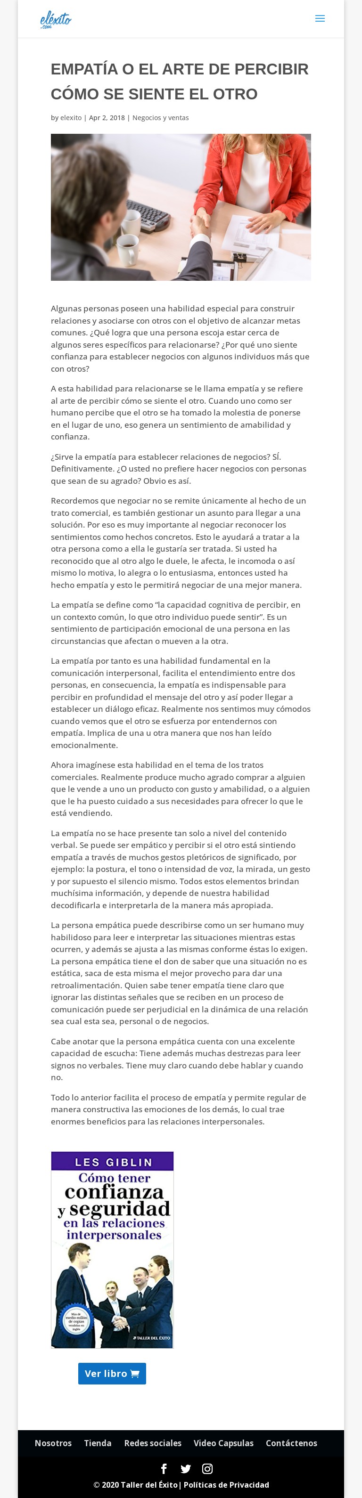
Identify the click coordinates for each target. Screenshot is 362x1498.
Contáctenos (291, 1443)
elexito (71, 117)
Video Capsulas (224, 1443)
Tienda (98, 1443)
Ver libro (106, 1373)
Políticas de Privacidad (226, 1485)
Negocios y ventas (160, 117)
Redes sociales (152, 1443)
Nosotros (53, 1443)
